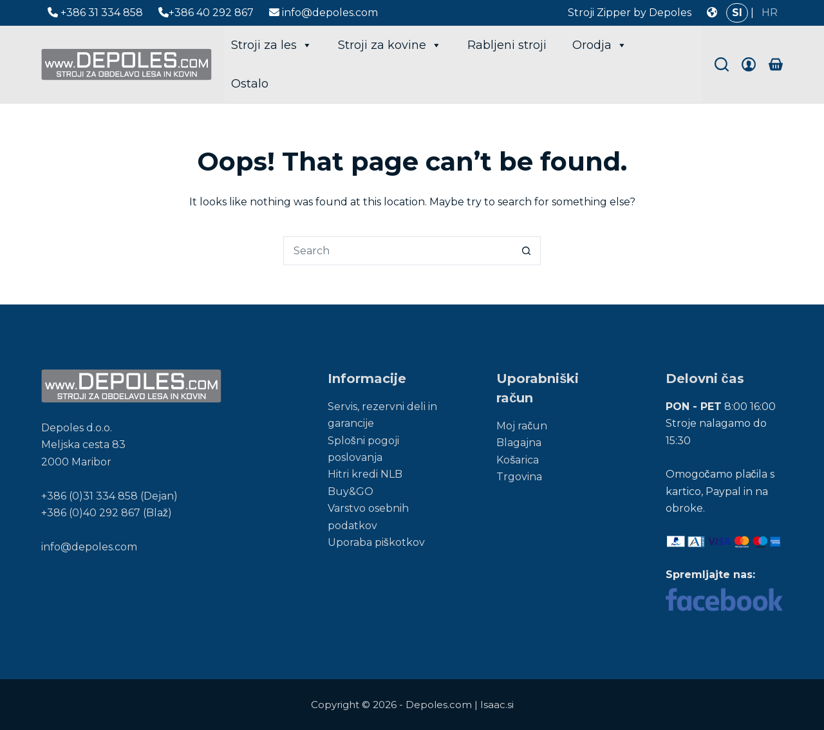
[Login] (749, 64)
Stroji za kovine (390, 45)
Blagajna (518, 442)
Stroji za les (271, 45)
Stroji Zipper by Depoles (629, 12)
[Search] (722, 64)
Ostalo (249, 84)
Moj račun (521, 426)
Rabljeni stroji (507, 45)
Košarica (517, 460)
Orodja (599, 45)
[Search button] (526, 250)
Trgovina (519, 477)
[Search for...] (397, 250)
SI (737, 12)
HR (770, 12)
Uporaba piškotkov (376, 542)
